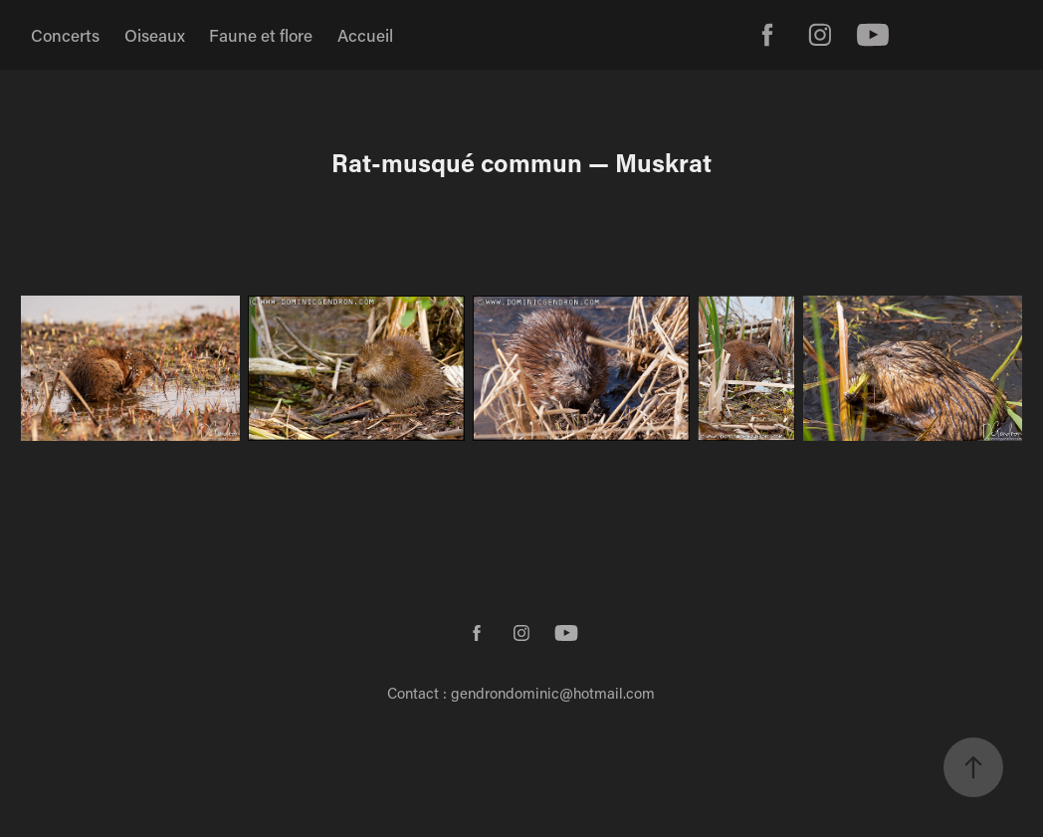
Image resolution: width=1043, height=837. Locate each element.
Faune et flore (261, 35)
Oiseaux (154, 35)
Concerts (65, 35)
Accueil (365, 35)
